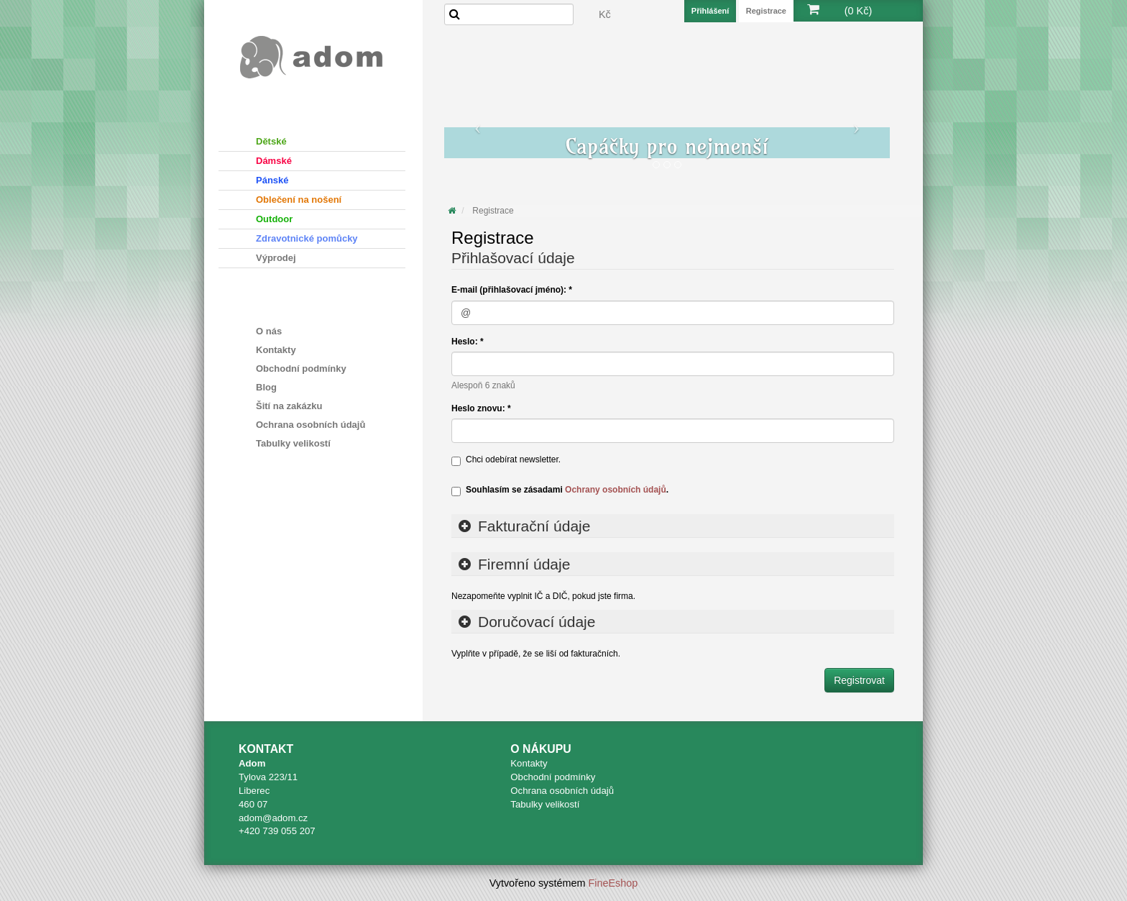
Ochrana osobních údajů (310, 424)
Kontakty (276, 349)
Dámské (274, 160)
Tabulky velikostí (293, 443)
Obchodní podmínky (301, 368)
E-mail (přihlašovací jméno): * (511, 290)
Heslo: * (467, 342)
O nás (269, 331)
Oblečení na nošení (298, 199)
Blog (266, 387)
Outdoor (274, 219)
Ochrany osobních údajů (615, 490)
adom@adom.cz (273, 818)
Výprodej (276, 257)
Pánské (272, 180)
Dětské (271, 141)
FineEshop (613, 883)
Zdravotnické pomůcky (307, 238)
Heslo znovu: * (481, 408)
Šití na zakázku (289, 406)
